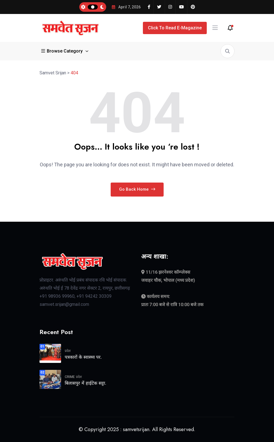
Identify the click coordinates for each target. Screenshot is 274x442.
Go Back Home (137, 189)
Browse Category (62, 51)
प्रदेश (68, 351)
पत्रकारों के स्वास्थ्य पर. (83, 357)
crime (70, 377)
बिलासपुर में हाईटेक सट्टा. (85, 383)
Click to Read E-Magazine (175, 27)
